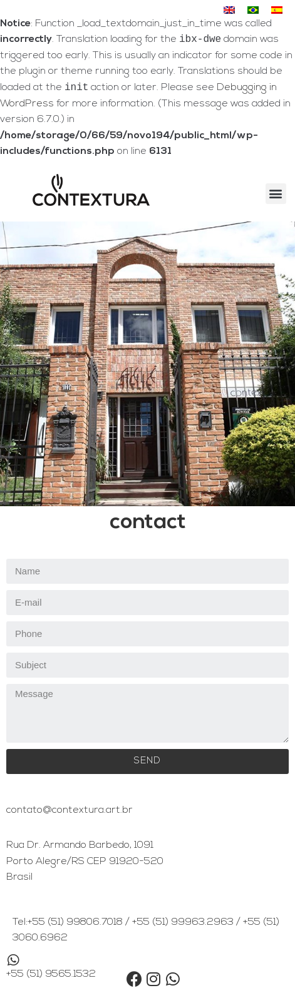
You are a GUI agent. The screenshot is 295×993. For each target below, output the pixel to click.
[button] (276, 196)
